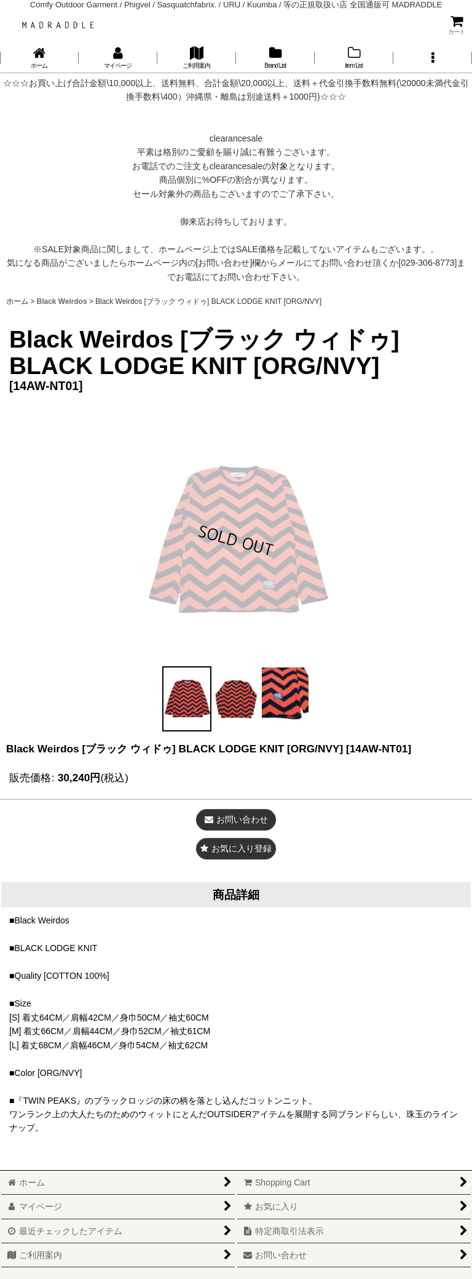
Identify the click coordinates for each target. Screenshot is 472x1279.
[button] (432, 58)
